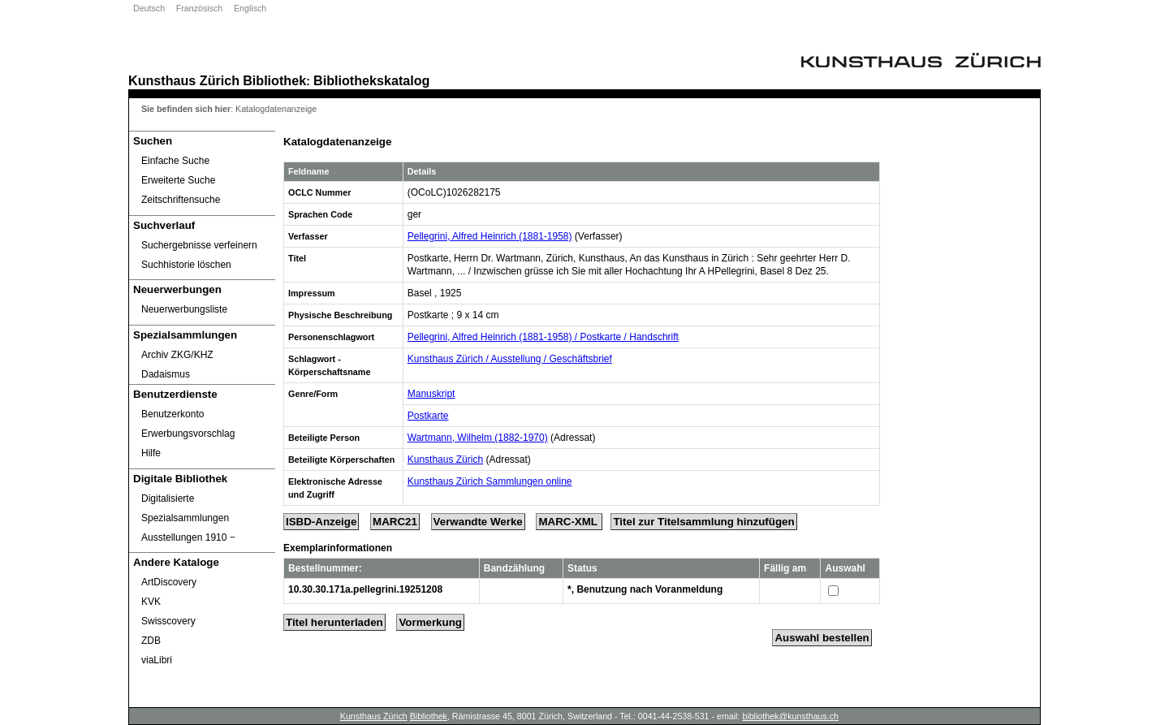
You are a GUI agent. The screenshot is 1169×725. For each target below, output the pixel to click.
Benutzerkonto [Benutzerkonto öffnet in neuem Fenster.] (172, 414)
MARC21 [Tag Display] (395, 522)
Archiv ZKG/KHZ (177, 354)
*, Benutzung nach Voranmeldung (645, 589)
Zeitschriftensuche (180, 199)
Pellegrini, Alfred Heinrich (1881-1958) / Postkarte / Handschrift (543, 337)
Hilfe (151, 453)
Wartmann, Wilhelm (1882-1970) (478, 437)
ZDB (151, 640)
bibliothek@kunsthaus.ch (790, 716)
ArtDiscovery (168, 582)
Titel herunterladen (334, 622)
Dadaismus (165, 374)
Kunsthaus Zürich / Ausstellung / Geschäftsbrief (510, 359)
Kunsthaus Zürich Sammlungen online (490, 481)
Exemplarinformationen (337, 548)
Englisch (250, 8)
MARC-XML (569, 522)
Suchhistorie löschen (186, 264)
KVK (151, 601)
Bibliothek (274, 80)
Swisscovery (168, 621)
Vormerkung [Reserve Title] (430, 622)
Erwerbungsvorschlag (188, 433)
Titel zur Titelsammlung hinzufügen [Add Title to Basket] (703, 522)
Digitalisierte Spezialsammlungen (185, 508)
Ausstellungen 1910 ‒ (188, 537)
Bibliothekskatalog (371, 80)
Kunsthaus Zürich (183, 80)
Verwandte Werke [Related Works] (478, 522)
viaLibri (156, 660)
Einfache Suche (175, 160)
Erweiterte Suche (178, 180)
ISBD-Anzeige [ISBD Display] (321, 522)
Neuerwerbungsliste (184, 309)
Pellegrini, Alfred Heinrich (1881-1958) (490, 236)
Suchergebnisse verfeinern (199, 245)
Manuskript (431, 393)
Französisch (199, 8)
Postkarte (428, 415)
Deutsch (149, 8)
